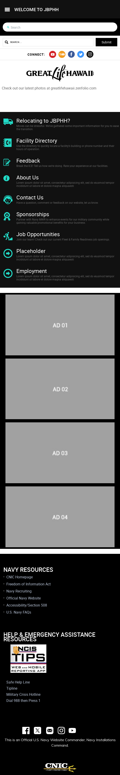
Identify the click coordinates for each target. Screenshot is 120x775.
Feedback (28, 160)
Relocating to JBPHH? (43, 120)
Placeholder (30, 251)
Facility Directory (36, 140)
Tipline (11, 688)
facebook (71, 54)
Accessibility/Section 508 (26, 605)
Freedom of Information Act (28, 584)
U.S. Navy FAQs (18, 612)
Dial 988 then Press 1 (23, 700)
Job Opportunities (38, 234)
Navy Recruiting (19, 591)
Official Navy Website (23, 598)
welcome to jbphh (36, 9)
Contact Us (29, 197)
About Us (27, 177)
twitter (80, 54)
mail (61, 54)
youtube (52, 54)
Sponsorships (32, 214)
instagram (89, 54)
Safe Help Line (18, 682)
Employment (31, 271)
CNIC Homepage (19, 576)
